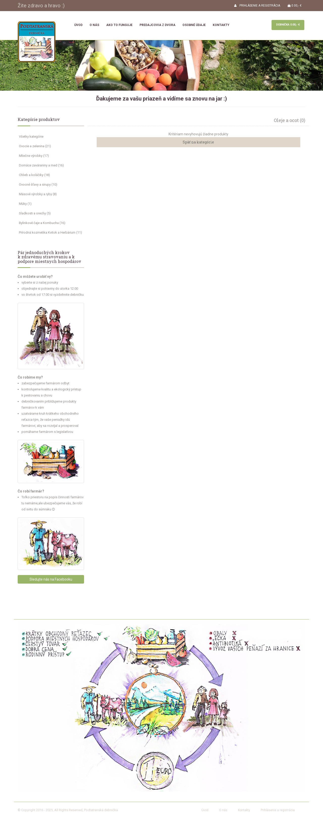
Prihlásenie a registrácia (278, 810)
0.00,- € (295, 5)
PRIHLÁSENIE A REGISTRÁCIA (257, 5)
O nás (94, 25)
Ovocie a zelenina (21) (35, 146)
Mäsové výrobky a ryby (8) (38, 194)
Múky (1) (25, 204)
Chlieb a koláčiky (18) (34, 175)
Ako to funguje (119, 25)
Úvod (78, 25)
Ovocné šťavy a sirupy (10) (38, 184)
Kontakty (221, 25)
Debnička (288, 24)
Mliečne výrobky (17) (34, 156)
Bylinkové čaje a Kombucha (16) (42, 223)
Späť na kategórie (198, 142)
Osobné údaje (194, 25)
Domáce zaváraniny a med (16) (41, 165)
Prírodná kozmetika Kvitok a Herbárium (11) (50, 232)
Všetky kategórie (31, 136)
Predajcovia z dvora (157, 25)
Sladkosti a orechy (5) (35, 213)
